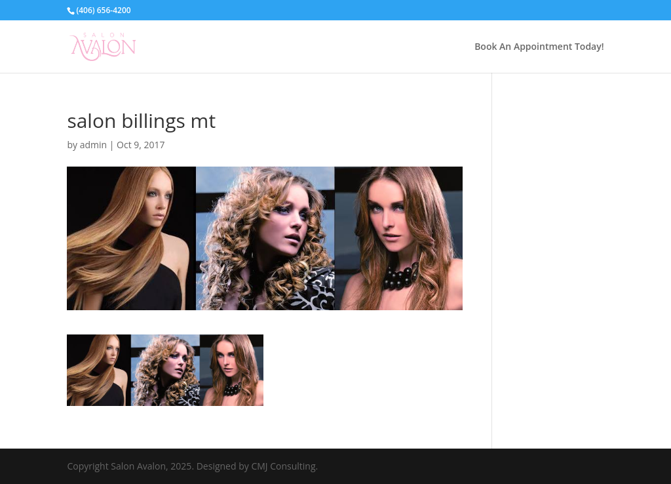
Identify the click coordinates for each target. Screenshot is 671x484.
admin (93, 144)
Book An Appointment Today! (539, 47)
